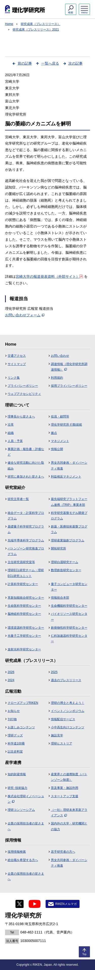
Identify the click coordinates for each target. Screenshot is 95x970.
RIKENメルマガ (66, 904)
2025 (54, 672)
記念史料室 (15, 751)
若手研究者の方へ (63, 851)
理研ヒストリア (61, 743)
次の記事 (75, 63)
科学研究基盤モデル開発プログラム (69, 515)
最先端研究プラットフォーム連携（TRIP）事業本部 (69, 501)
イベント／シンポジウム (67, 711)
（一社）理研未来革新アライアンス (69, 812)
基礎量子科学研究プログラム (26, 529)
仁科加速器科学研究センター (69, 638)
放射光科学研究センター (24, 649)
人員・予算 (15, 441)
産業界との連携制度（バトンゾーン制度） (69, 777)
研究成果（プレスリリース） (40, 24)
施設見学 (57, 735)
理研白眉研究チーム (64, 562)
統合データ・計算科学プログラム (26, 515)
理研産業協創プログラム (67, 540)
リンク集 (14, 377)
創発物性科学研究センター (69, 627)
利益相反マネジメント (66, 476)
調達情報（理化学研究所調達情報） (69, 366)
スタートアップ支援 (64, 796)
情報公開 (57, 449)
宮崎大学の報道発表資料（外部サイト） (49, 276)
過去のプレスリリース (66, 680)
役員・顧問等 (60, 416)
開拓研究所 (58, 548)
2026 (11, 672)
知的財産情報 (17, 774)
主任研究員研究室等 (21, 562)
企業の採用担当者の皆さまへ (26, 826)
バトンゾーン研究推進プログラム (26, 551)
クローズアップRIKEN (23, 703)
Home (9, 24)
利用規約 (57, 377)
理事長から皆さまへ (21, 416)
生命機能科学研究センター (69, 605)
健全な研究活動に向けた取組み (26, 465)
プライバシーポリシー (23, 385)
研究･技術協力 (17, 788)
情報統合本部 (60, 597)
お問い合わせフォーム (24, 315)
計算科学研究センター (23, 584)
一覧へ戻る (50, 63)
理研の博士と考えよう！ (67, 703)
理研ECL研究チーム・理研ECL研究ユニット (26, 572)
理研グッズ (15, 735)
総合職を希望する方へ (23, 860)
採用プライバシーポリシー (69, 385)
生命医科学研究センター (24, 605)
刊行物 (12, 719)
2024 (11, 680)
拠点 (54, 433)
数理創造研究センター (66, 570)
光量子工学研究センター (24, 636)
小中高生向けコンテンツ (67, 727)
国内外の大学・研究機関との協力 (69, 826)
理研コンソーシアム (21, 810)
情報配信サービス (63, 719)
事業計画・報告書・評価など (26, 451)
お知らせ (14, 711)
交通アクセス (17, 355)
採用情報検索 (17, 851)
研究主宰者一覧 (18, 499)
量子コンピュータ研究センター (69, 586)
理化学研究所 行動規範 (66, 424)
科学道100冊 (16, 743)
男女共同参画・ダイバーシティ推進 (69, 465)
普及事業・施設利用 (64, 788)
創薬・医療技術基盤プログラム (69, 529)
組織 (11, 433)
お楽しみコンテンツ (21, 727)
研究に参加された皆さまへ (26, 476)
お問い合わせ (60, 355)
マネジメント (60, 441)
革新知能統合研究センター (26, 597)
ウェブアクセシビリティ (24, 394)
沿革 (11, 424)
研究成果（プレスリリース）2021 (36, 29)
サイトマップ (17, 364)
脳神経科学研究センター (24, 614)
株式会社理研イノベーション (26, 798)
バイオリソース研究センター (69, 616)
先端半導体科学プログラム (26, 540)
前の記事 (25, 63)
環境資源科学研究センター (26, 627)
